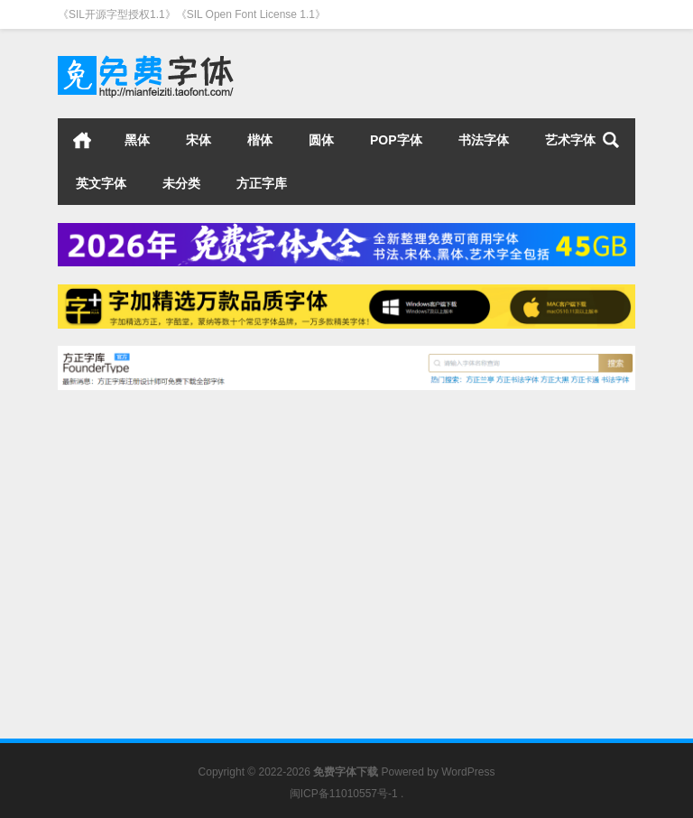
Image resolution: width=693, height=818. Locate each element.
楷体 (260, 140)
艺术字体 (570, 140)
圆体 (321, 140)
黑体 (137, 140)
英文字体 (101, 183)
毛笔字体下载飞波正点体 (146, 575)
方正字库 (261, 183)
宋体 (198, 140)
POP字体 (396, 140)
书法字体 (483, 140)
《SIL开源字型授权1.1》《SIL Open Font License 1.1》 (192, 14)
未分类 (181, 183)
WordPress (467, 772)
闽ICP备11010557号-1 (344, 793)
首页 (82, 140)
